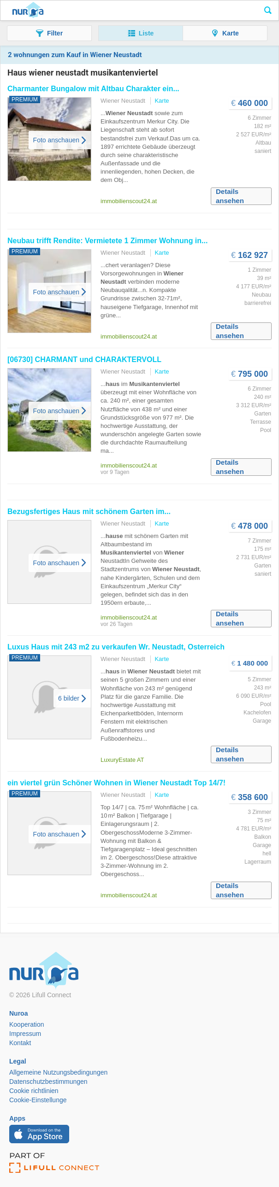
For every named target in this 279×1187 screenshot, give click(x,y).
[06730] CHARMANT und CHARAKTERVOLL (84, 359)
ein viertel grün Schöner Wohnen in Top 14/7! (116, 783)
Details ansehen (230, 196)
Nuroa (27, 10)
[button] (49, 33)
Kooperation (26, 1024)
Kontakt (20, 1043)
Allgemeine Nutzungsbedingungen (58, 1072)
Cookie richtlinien (34, 1090)
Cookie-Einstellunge (38, 1100)
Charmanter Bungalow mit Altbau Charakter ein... (93, 89)
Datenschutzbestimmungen (48, 1081)
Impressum (25, 1033)
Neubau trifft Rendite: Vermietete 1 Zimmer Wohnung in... (107, 241)
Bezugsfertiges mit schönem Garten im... (89, 511)
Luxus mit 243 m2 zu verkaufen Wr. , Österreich (116, 647)
